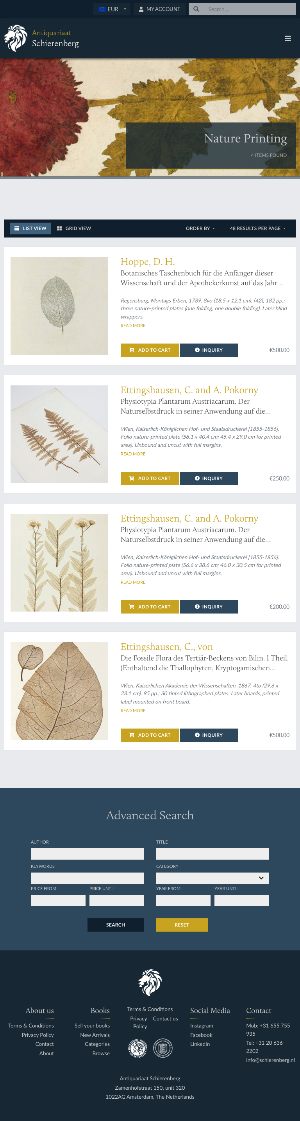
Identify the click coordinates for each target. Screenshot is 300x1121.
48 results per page (256, 228)
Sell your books (92, 1025)
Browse (101, 1053)
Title (162, 842)
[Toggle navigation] (288, 38)
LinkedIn (200, 1044)
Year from (168, 888)
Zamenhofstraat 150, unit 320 (150, 1088)
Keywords (43, 866)
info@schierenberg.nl (270, 1060)
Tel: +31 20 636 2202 (264, 1046)
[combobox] (111, 9)
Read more (133, 325)
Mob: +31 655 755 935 (268, 1029)
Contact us (165, 1018)
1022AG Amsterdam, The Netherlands (149, 1097)
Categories (97, 1044)
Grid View (74, 228)
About (46, 1053)
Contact (45, 1044)
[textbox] (111, 9)
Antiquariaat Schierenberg (150, 1078)
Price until (102, 888)
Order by (198, 228)
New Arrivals (95, 1035)
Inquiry (209, 350)
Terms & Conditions (31, 1025)
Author (40, 842)
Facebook (201, 1035)
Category (167, 866)
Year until (226, 888)
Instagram (201, 1025)
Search (115, 924)
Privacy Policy (38, 1035)
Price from (43, 888)
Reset (182, 924)
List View (30, 228)
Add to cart (149, 350)
